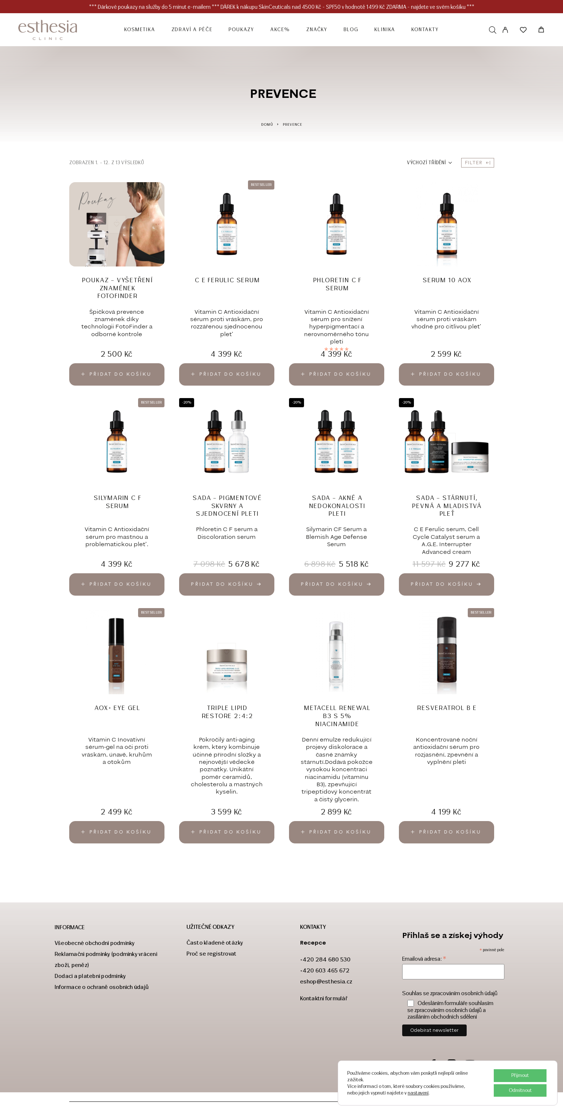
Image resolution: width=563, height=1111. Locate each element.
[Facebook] (433, 1065)
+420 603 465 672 (325, 970)
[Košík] (541, 30)
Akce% (280, 30)
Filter (477, 162)
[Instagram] (451, 1065)
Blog (351, 30)
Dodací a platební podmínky (90, 975)
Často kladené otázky (214, 942)
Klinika (384, 30)
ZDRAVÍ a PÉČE (192, 30)
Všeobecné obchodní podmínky (94, 942)
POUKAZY (241, 30)
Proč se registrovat (211, 953)
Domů (267, 124)
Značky (316, 30)
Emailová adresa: (424, 958)
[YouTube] (470, 1065)
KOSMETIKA (139, 30)
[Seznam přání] (523, 31)
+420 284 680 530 (325, 959)
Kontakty (425, 30)
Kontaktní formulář (324, 998)
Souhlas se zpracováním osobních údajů (449, 993)
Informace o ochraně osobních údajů (101, 986)
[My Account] (505, 30)
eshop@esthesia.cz (326, 981)
